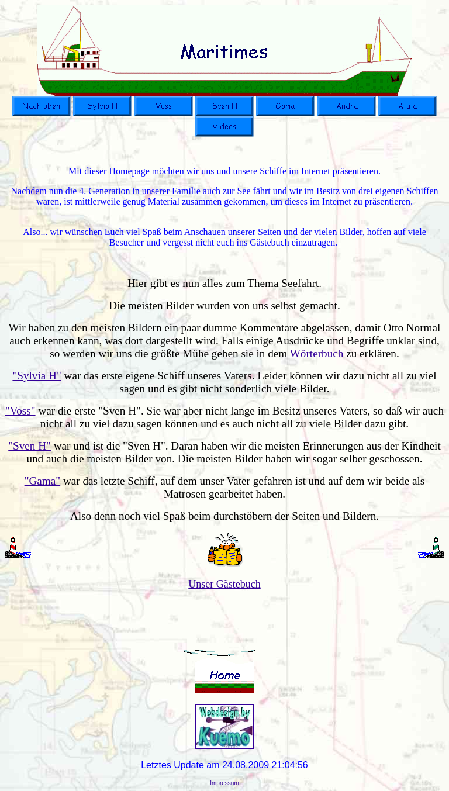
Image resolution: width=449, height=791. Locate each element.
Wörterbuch (317, 353)
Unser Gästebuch (224, 584)
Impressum (224, 783)
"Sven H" (29, 446)
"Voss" (20, 411)
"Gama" (42, 481)
